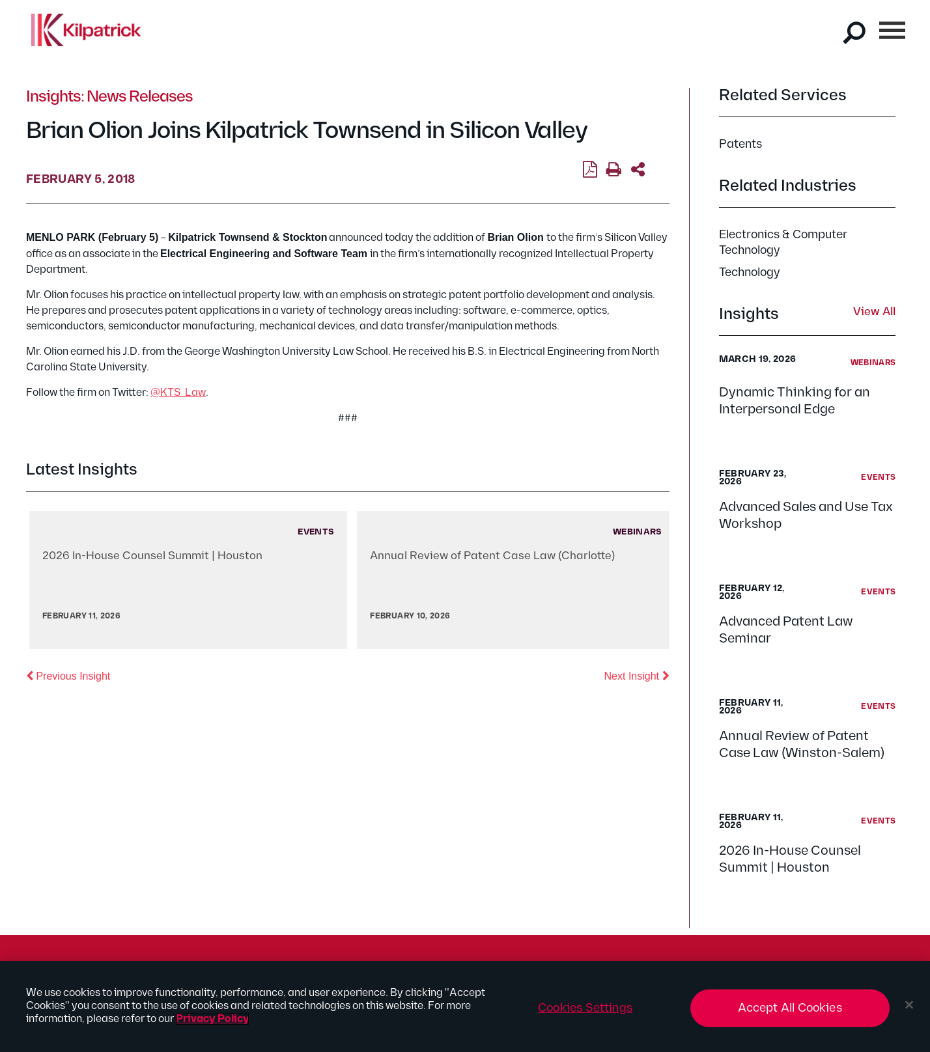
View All (874, 312)
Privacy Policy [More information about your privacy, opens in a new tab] (212, 1019)
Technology (749, 272)
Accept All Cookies (790, 1008)
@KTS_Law (178, 393)
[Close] (909, 1005)
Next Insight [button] (636, 675)
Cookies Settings (585, 1008)
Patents (740, 144)
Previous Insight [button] (68, 675)
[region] (465, 1006)
